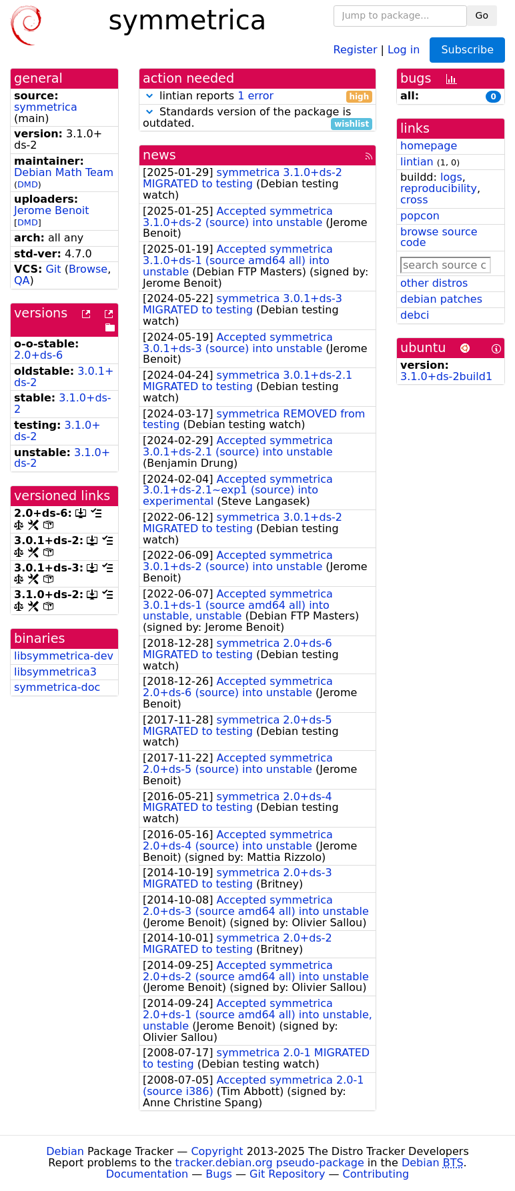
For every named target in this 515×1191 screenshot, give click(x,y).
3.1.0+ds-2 (62, 403)
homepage (428, 145)
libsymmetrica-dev (63, 656)
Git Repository (287, 1174)
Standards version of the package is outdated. (257, 118)
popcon (420, 215)
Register (356, 49)
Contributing (376, 1174)
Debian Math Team (63, 172)
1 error (255, 95)
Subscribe (467, 49)
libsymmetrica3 (55, 672)
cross (414, 199)
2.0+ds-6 (38, 355)
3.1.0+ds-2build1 (446, 376)
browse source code (439, 237)
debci (414, 315)
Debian (65, 1151)
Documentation (147, 1174)
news (159, 155)
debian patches (441, 299)
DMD (27, 184)
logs (451, 177)
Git (53, 269)
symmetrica (45, 107)
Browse (88, 269)
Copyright (217, 1151)
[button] (149, 95)
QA (22, 280)
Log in (404, 49)
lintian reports (257, 96)
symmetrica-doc (57, 687)
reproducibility (438, 188)
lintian (417, 161)
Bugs (218, 1174)
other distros (434, 283)
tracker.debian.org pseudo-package (269, 1162)
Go (482, 15)
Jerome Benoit (51, 210)
